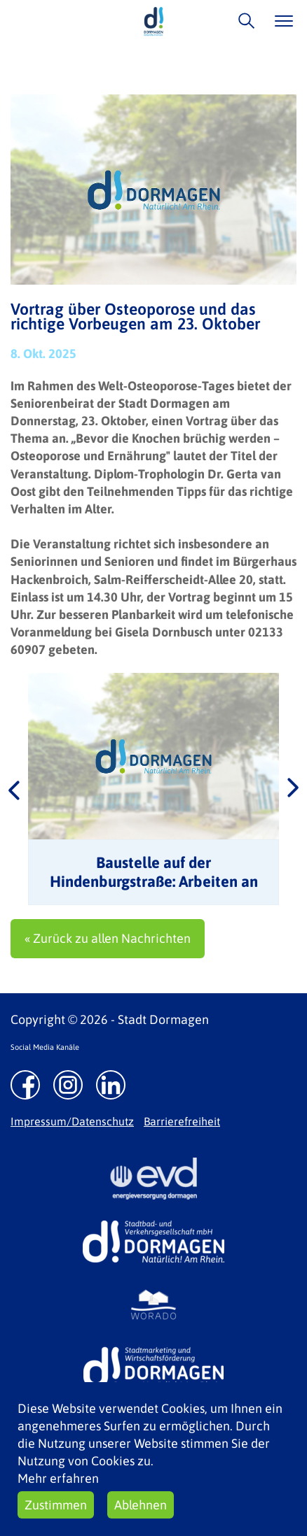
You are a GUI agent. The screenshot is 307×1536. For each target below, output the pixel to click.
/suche (242, 20)
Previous (14, 789)
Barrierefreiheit (182, 1121)
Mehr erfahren (58, 1478)
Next (293, 789)
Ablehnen (140, 1505)
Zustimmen (56, 1505)
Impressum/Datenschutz (72, 1121)
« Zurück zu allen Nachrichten (108, 938)
